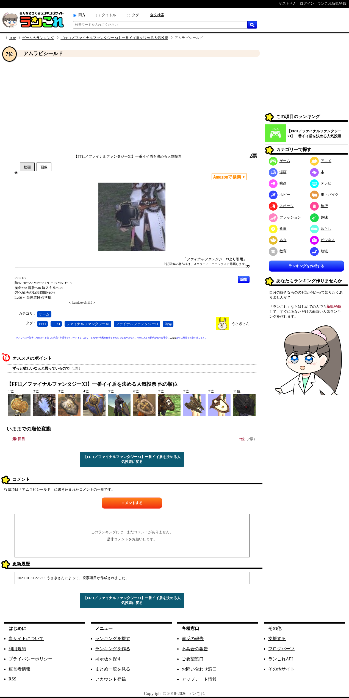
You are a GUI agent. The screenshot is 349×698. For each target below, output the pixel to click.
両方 (81, 15)
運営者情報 (20, 669)
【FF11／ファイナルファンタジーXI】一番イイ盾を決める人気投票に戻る (132, 459)
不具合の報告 (195, 648)
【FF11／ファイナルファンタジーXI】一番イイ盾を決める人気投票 (114, 38)
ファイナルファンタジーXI (87, 324)
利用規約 (17, 648)
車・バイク (324, 194)
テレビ (320, 183)
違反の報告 (193, 638)
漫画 (278, 172)
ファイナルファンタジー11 (137, 324)
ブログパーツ (281, 648)
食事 (278, 229)
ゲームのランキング (38, 38)
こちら (173, 337)
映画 (278, 183)
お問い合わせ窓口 (199, 669)
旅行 (319, 206)
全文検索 (157, 15)
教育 (278, 251)
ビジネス (322, 240)
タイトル (109, 15)
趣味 (319, 217)
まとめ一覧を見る (112, 669)
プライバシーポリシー (30, 659)
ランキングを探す (112, 638)
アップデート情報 (199, 679)
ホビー (279, 194)
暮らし (320, 229)
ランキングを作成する (306, 266)
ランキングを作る (112, 648)
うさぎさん (241, 324)
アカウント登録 (110, 679)
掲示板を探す (108, 659)
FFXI (56, 324)
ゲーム (44, 314)
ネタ (278, 240)
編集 (243, 279)
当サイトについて (26, 638)
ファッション (285, 217)
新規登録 (333, 307)
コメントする (132, 503)
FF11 (42, 324)
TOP (12, 38)
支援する (277, 638)
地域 (319, 251)
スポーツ (281, 206)
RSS (12, 679)
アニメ (320, 161)
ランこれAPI (280, 659)
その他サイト (281, 669)
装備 (168, 324)
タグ (135, 15)
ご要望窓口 (193, 659)
